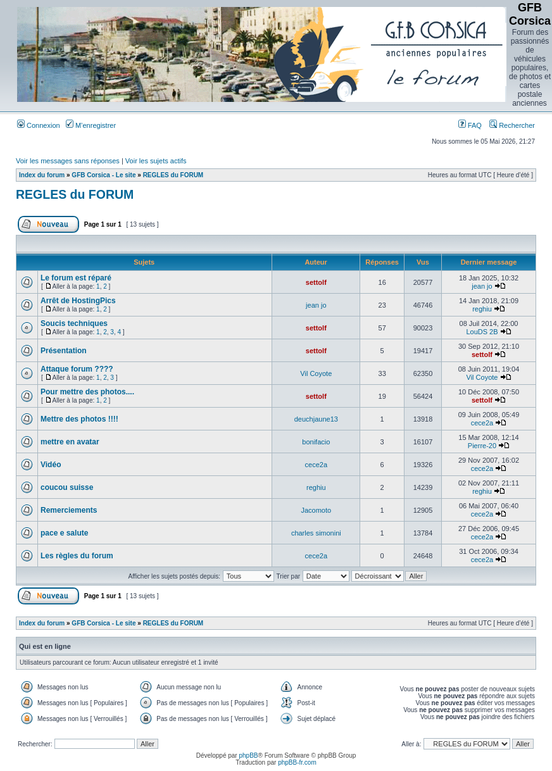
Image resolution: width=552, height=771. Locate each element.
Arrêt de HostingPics (78, 300)
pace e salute (64, 533)
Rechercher (512, 125)
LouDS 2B (482, 331)
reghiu (482, 309)
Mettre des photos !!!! (79, 419)
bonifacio (316, 442)
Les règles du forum (77, 555)
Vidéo (51, 464)
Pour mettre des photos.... (87, 391)
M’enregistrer (91, 125)
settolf (316, 282)
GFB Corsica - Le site (103, 175)
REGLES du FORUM (173, 175)
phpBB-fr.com (297, 762)
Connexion (38, 125)
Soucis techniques (74, 323)
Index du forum (42, 175)
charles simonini (316, 533)
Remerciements (69, 510)
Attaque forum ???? (77, 369)
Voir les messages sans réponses (68, 161)
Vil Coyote (316, 373)
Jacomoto (316, 510)
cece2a (482, 423)
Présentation (64, 350)
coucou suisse (67, 487)
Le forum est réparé (76, 277)
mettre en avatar (70, 441)
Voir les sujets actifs (156, 161)
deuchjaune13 (316, 419)
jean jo (482, 286)
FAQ (470, 125)
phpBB (248, 755)
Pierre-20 (482, 445)
